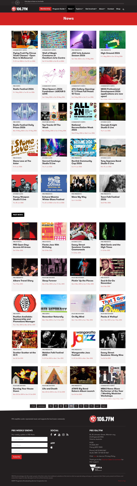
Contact (111, 9)
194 (91, 406)
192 (81, 406)
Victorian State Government (111, 459)
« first (33, 406)
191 (76, 406)
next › (97, 406)
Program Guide (59, 9)
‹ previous (41, 406)
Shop (118, 9)
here (94, 456)
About (102, 9)
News (71, 9)
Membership (45, 9)
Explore (79, 9)
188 (61, 406)
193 (86, 406)
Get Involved (91, 9)
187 (56, 406)
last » (104, 406)
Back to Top (122, 481)
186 (51, 406)
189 (66, 406)
